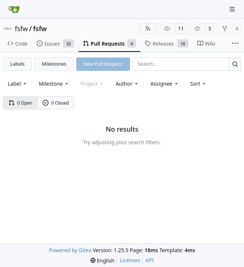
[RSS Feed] (147, 28)
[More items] (235, 44)
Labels (17, 63)
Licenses (130, 260)
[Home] (14, 9)
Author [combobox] (127, 83)
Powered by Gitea (70, 250)
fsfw (21, 28)
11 (181, 28)
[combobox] (17, 83)
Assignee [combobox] (164, 83)
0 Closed (56, 103)
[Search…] (235, 63)
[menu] (198, 83)
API (150, 260)
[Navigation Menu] (232, 9)
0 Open (21, 103)
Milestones (54, 63)
